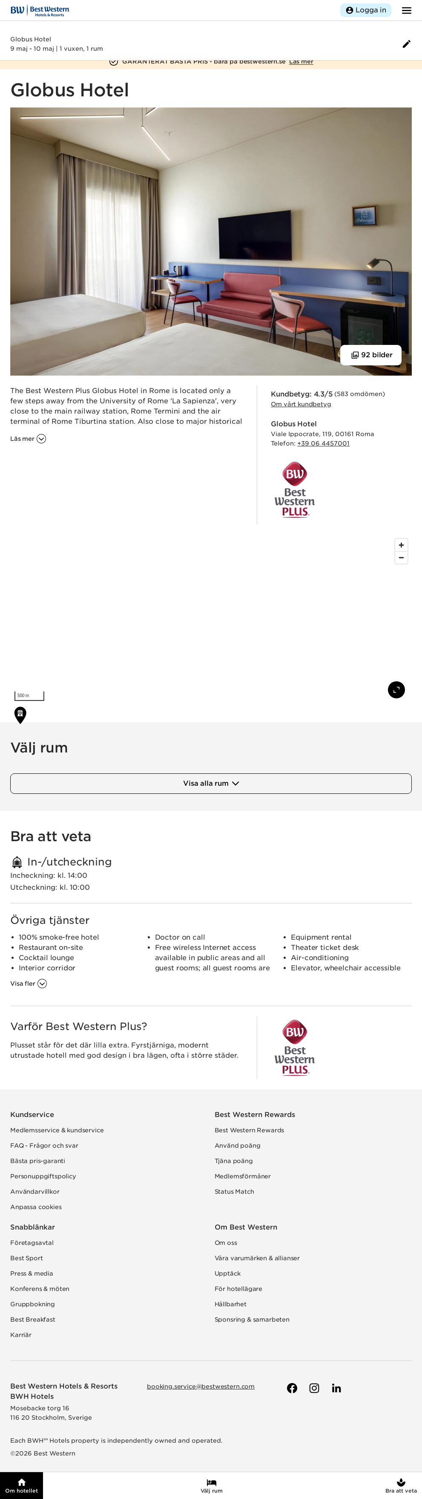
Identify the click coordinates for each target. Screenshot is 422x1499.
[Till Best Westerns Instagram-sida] (313, 1388)
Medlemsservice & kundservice (57, 1130)
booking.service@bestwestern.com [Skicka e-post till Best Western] (201, 1386)
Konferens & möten (39, 1288)
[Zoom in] (401, 545)
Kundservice (32, 1115)
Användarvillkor (35, 1191)
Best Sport (26, 1258)
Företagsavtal (32, 1242)
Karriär (21, 1334)
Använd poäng (238, 1145)
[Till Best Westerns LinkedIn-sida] (335, 1388)
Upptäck (228, 1273)
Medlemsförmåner (243, 1176)
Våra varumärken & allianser (257, 1258)
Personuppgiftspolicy (43, 1176)
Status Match (234, 1191)
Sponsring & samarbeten (252, 1319)
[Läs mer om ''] (28, 439)
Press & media (31, 1273)
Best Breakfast (32, 1319)
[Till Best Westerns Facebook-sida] (291, 1388)
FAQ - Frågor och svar (44, 1145)
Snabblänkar (32, 1227)
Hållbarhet (231, 1304)
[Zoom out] (401, 557)
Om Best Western (246, 1227)
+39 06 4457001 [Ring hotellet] (323, 443)
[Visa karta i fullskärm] (396, 689)
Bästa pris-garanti (37, 1161)
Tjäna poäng (234, 1161)
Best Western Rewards (255, 1115)
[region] (211, 620)
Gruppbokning (32, 1304)
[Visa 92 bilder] (371, 355)
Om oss (226, 1242)
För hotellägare (239, 1288)
